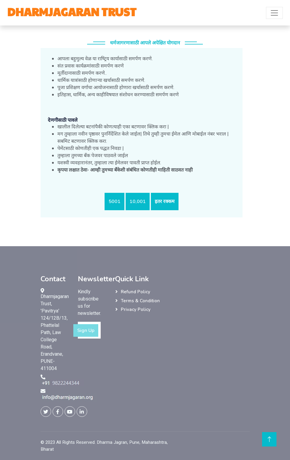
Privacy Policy (136, 309)
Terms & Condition (140, 301)
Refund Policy (135, 292)
